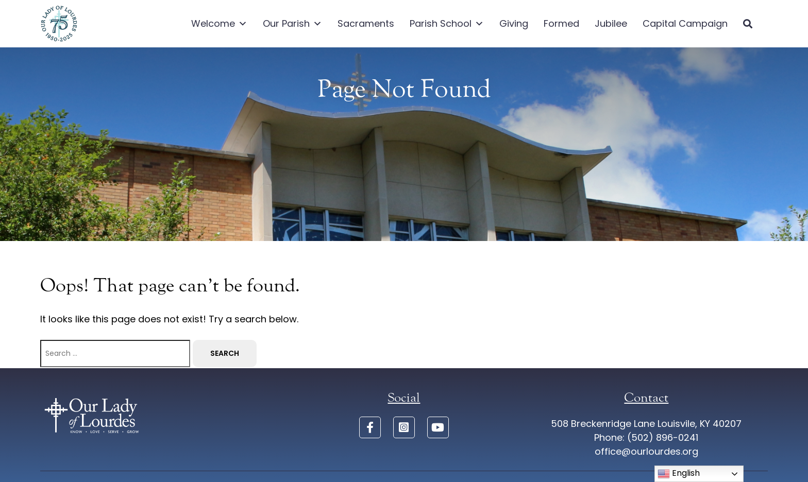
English (679, 473)
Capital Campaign (685, 23)
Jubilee (611, 23)
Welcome (219, 23)
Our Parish (292, 23)
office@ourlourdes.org (646, 451)
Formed (561, 23)
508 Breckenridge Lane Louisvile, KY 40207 (646, 423)
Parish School (447, 23)
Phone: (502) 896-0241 (646, 437)
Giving (513, 23)
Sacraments (366, 23)
